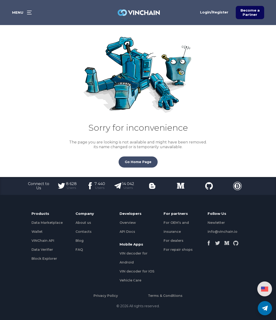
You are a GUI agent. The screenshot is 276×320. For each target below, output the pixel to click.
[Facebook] (209, 242)
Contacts (84, 231)
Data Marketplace (47, 223)
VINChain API (42, 240)
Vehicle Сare (130, 280)
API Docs (127, 231)
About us (83, 223)
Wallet (37, 231)
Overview (128, 223)
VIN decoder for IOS (137, 271)
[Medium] (227, 242)
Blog (80, 240)
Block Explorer (44, 258)
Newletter (216, 223)
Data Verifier (42, 249)
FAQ (79, 249)
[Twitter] (218, 242)
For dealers (173, 240)
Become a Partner (250, 12)
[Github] (236, 242)
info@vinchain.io (222, 231)
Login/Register (214, 12)
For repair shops (178, 249)
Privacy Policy (105, 296)
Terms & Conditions (165, 296)
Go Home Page (138, 162)
